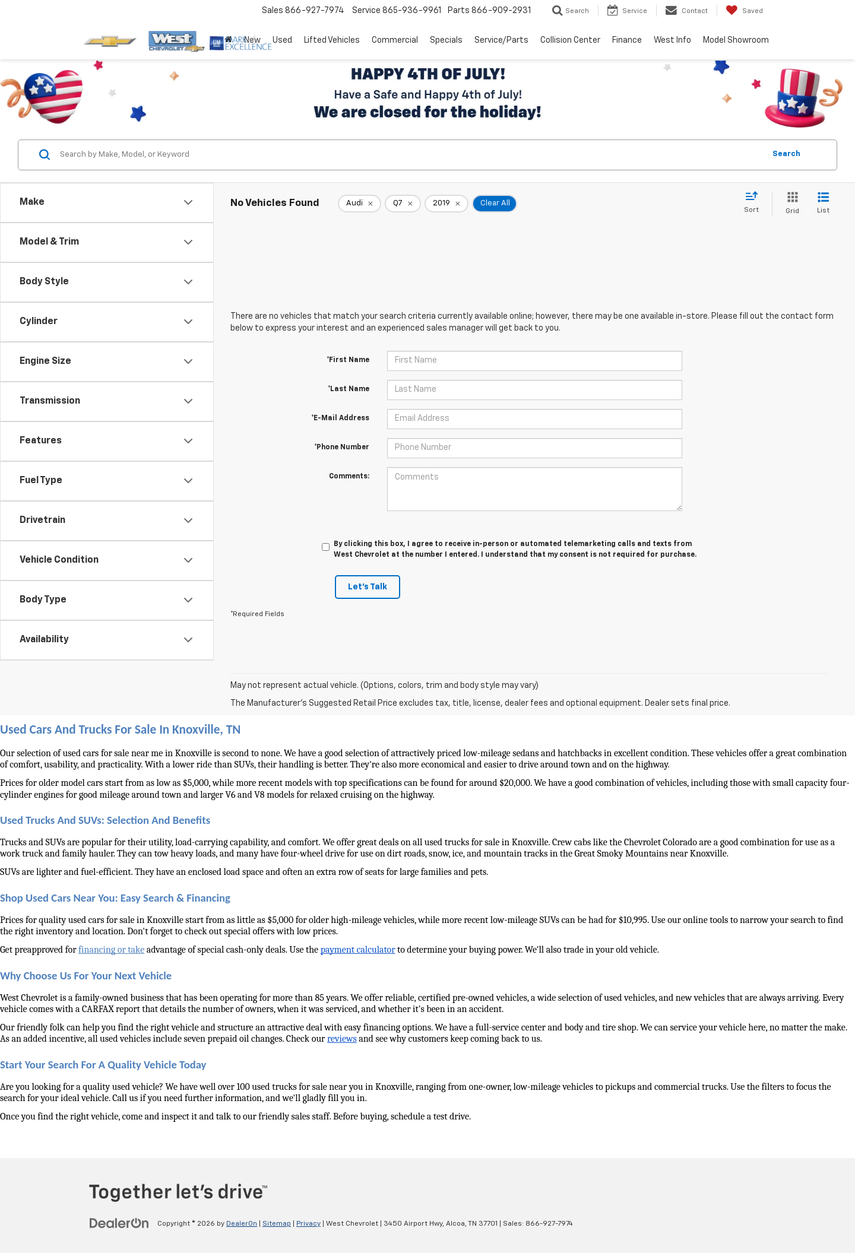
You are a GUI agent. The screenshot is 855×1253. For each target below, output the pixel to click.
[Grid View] (790, 204)
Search (786, 154)
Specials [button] (446, 40)
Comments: (349, 476)
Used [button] (282, 40)
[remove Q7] (403, 203)
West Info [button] (672, 40)
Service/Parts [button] (501, 40)
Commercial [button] (395, 40)
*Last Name (348, 389)
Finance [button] (627, 40)
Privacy (308, 1223)
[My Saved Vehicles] (744, 11)
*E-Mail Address (340, 418)
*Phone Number (341, 447)
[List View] (823, 204)
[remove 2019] (446, 203)
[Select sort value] (755, 203)
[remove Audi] (359, 203)
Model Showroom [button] (736, 40)
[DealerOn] (119, 1223)
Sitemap (276, 1223)
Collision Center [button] (570, 40)
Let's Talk (367, 587)
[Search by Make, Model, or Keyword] (410, 155)
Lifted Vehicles (332, 40)
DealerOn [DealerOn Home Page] (241, 1223)
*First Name (348, 360)
